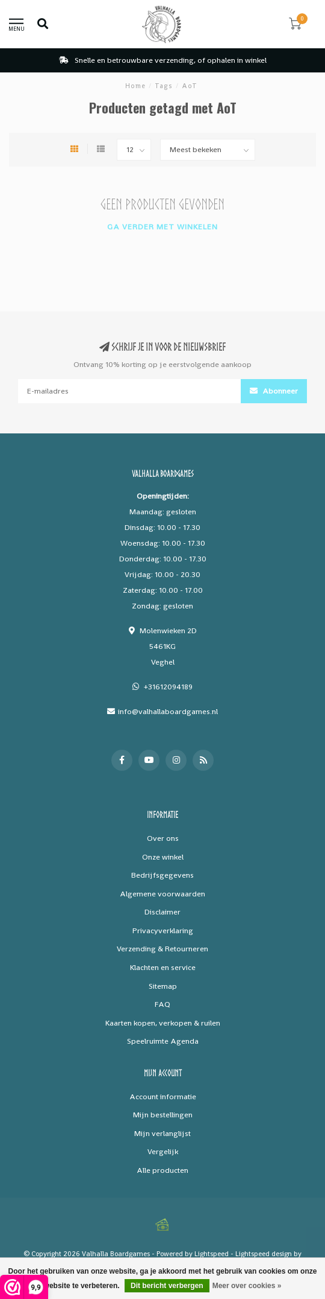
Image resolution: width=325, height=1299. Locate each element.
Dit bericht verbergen (167, 1285)
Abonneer (274, 391)
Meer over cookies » (247, 1285)
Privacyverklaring (162, 930)
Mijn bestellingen (163, 1114)
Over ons (163, 838)
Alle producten (162, 1170)
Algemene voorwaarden (162, 894)
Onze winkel (163, 857)
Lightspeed (211, 1254)
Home (135, 85)
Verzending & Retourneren (162, 948)
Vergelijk (162, 1151)
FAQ (162, 1004)
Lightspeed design (263, 1254)
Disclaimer (162, 912)
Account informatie (162, 1096)
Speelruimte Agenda (163, 1041)
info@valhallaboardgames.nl (168, 711)
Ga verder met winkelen (162, 227)
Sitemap (163, 986)
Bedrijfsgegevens (162, 875)
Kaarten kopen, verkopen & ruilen (162, 1023)
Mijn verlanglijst (162, 1133)
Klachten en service (163, 967)
